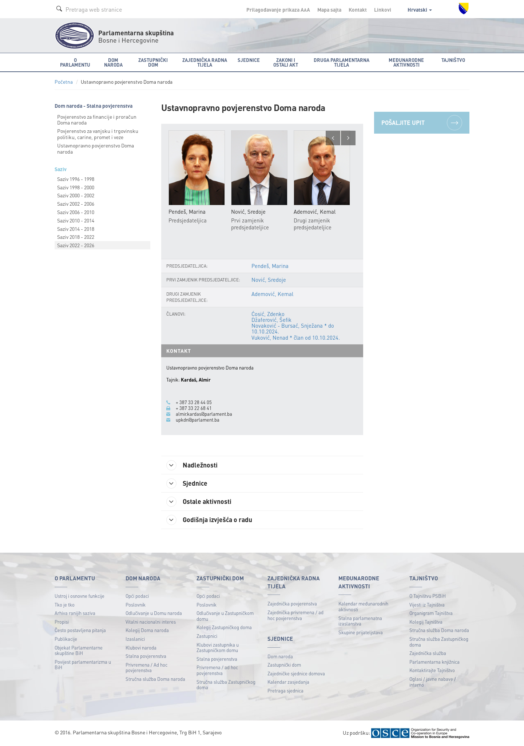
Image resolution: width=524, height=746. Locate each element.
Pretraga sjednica (285, 690)
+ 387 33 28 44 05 (194, 402)
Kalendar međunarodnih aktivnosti (363, 606)
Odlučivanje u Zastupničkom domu (225, 616)
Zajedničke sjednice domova (296, 673)
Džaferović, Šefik (271, 319)
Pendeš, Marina (270, 266)
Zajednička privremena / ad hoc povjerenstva (295, 615)
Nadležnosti (192, 465)
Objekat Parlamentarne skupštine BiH (79, 650)
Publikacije (66, 639)
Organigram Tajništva (431, 613)
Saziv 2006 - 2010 (75, 212)
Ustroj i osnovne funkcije (79, 596)
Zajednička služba (427, 653)
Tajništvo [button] (453, 60)
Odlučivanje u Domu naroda (154, 613)
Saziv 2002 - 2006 (75, 203)
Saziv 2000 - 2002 (75, 195)
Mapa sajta (329, 9)
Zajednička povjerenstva (292, 603)
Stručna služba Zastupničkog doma (225, 685)
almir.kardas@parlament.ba (204, 414)
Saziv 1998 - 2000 (75, 187)
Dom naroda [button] (113, 62)
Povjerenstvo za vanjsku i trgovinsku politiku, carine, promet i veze (97, 133)
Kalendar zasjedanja (288, 682)
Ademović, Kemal (272, 294)
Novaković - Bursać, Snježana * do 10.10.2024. (292, 328)
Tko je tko (65, 604)
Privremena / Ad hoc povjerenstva (146, 668)
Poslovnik (136, 604)
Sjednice (187, 483)
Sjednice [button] (249, 60)
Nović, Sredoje (268, 279)
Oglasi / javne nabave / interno (432, 682)
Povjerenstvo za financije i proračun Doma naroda (96, 119)
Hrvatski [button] (420, 9)
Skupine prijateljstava (360, 632)
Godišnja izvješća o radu (210, 520)
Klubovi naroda (141, 647)
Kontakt (358, 9)
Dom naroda (280, 656)
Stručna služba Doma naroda (155, 679)
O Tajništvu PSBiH (427, 596)
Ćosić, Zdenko (268, 314)
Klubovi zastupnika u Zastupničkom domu (217, 648)
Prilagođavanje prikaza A (278, 9)
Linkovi (382, 9)
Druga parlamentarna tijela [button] (341, 62)
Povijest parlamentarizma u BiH (83, 665)
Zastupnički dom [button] (153, 62)
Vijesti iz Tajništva (427, 604)
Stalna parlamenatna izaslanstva (360, 621)
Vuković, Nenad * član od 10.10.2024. (295, 337)
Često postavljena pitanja (80, 630)
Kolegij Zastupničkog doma (224, 627)
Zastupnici (206, 636)
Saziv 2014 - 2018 (75, 228)
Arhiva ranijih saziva (75, 613)
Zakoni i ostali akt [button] (285, 62)
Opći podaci (137, 596)
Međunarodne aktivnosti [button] (406, 62)
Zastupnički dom (284, 665)
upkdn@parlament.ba (197, 420)
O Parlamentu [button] (75, 62)
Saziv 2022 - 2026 (75, 245)
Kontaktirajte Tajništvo (432, 670)
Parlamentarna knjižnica (434, 662)
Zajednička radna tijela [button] (204, 62)
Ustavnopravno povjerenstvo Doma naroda (95, 148)
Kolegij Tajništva (425, 622)
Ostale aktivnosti (199, 502)
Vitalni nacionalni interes (151, 622)
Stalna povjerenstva (146, 656)
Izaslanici (135, 639)
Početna (64, 82)
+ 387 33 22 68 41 (194, 408)
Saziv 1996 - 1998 (75, 178)
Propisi (62, 622)
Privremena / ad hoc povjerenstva (217, 670)
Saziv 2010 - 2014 (75, 220)
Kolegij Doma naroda (147, 630)
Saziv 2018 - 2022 (75, 236)
